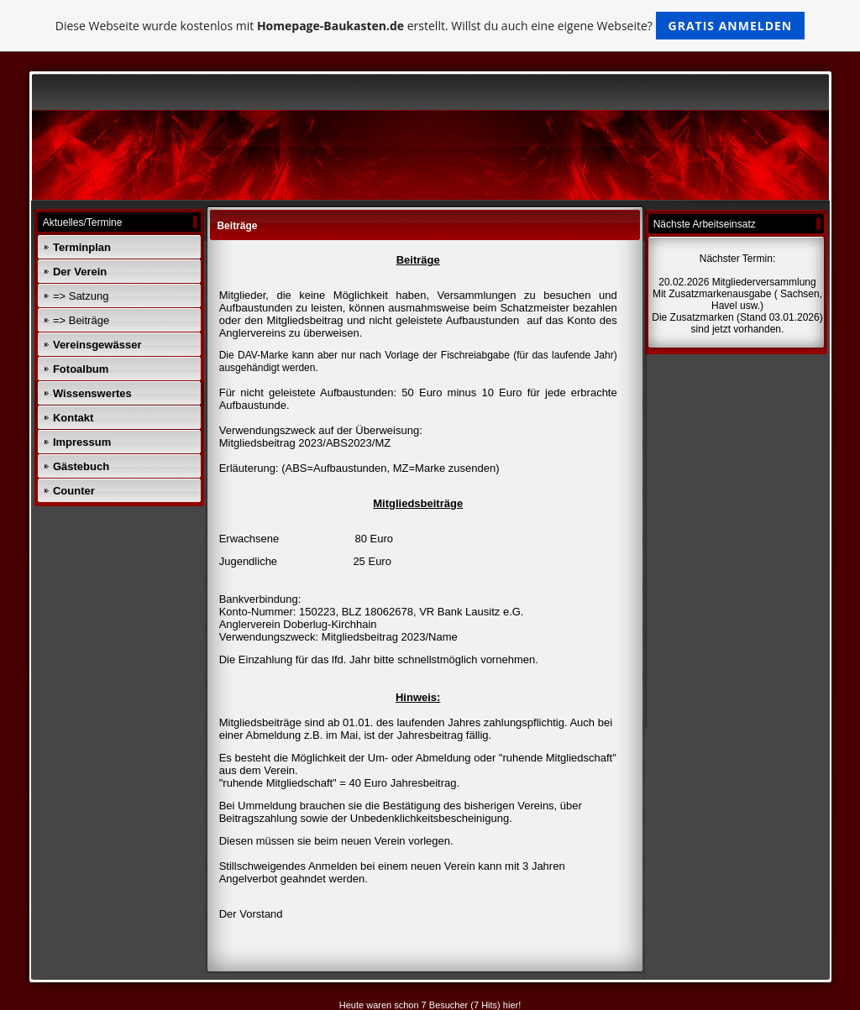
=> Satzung (81, 296)
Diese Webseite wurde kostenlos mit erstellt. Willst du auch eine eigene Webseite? (430, 25)
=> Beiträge (81, 320)
